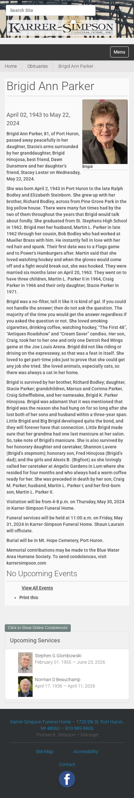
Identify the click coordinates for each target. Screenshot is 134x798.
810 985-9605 (79, 728)
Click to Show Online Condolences (37, 628)
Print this (28, 597)
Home (11, 66)
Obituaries (37, 66)
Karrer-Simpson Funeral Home (40, 721)
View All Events (37, 587)
